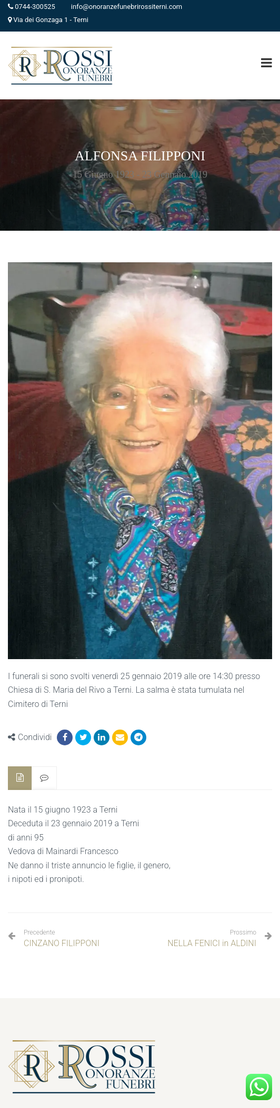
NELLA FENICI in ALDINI (211, 943)
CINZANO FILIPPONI (61, 938)
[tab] (20, 778)
